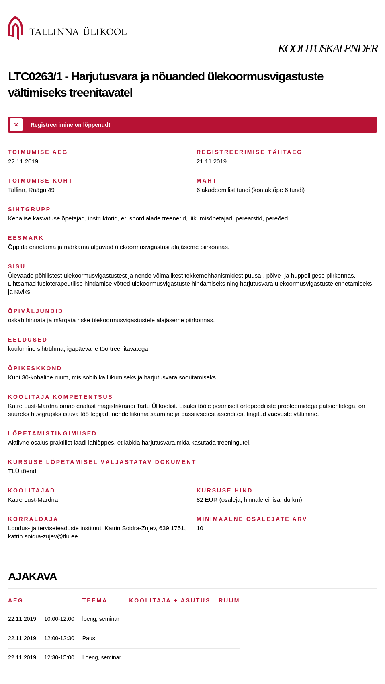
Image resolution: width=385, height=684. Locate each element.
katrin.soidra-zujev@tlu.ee (43, 536)
